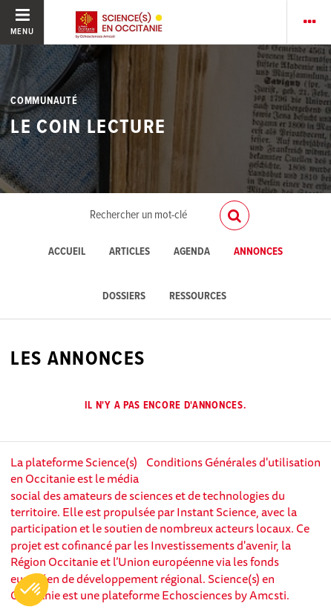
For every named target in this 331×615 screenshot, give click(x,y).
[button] (31, 590)
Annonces (258, 252)
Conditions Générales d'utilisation (233, 462)
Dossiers (123, 297)
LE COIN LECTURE (88, 127)
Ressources (197, 297)
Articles (129, 252)
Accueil (66, 252)
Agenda (192, 252)
